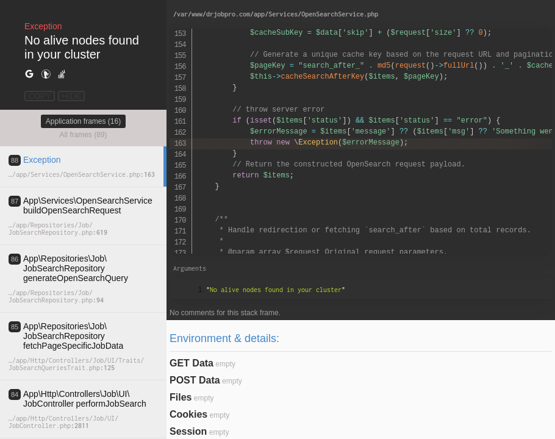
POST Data (195, 380)
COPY (39, 96)
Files (181, 397)
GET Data (191, 363)
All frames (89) (83, 134)
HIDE (71, 96)
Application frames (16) (83, 121)
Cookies (188, 414)
